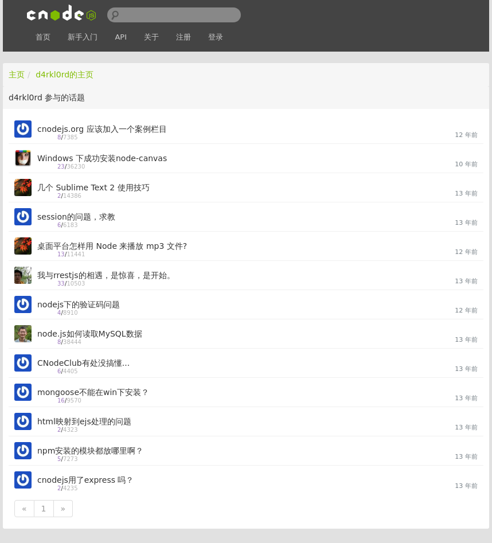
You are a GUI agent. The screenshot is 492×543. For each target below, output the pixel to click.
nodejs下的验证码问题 (78, 304)
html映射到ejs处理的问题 (84, 421)
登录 (215, 37)
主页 (17, 74)
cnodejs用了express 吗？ (85, 480)
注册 (183, 37)
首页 (43, 37)
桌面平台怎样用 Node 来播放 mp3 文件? (112, 246)
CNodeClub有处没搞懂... (83, 363)
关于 (151, 37)
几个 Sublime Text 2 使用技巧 (93, 187)
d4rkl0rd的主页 (64, 74)
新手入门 (82, 37)
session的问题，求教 (76, 216)
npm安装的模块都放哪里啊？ (90, 450)
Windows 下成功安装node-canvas (102, 158)
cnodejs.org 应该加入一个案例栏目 (102, 129)
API (121, 37)
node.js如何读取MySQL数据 (89, 333)
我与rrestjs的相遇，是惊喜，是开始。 (106, 275)
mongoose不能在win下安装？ (93, 392)
